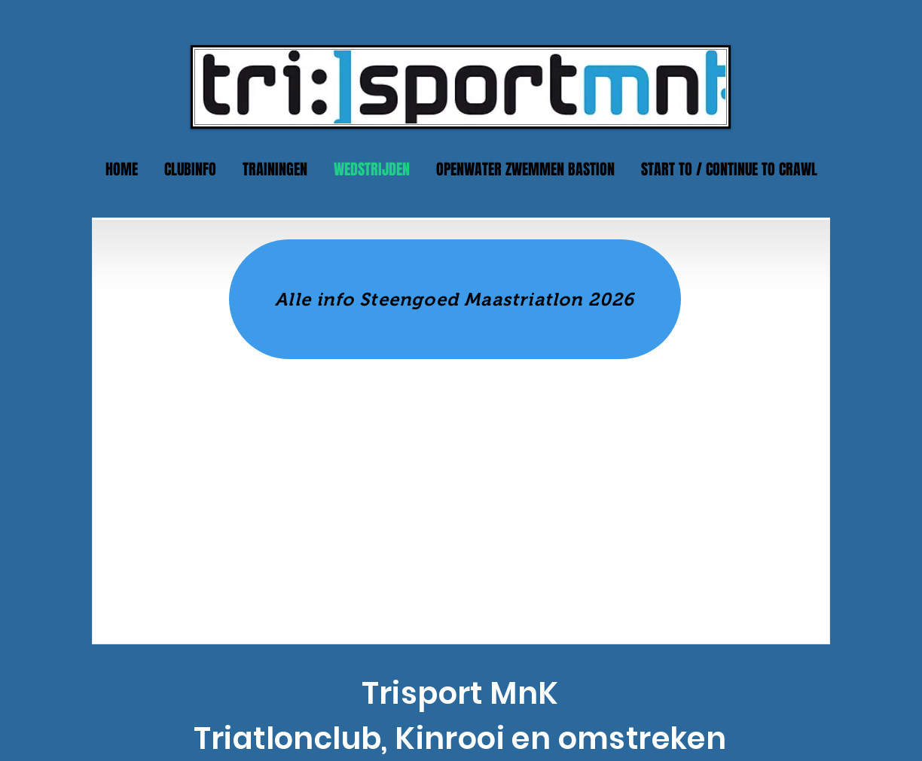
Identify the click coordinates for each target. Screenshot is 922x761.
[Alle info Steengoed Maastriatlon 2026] (455, 299)
